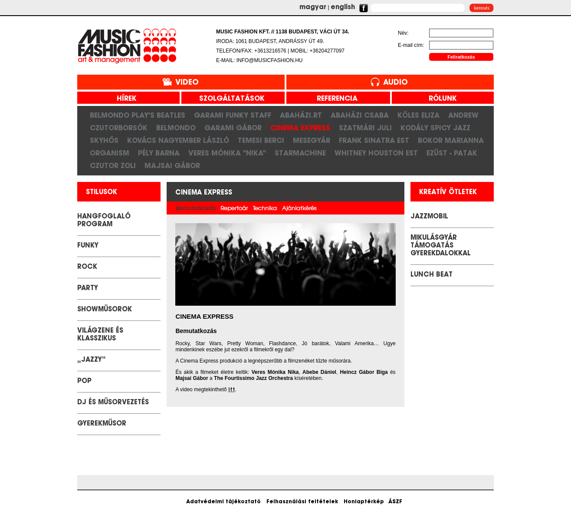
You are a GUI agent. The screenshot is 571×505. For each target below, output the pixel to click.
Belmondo (176, 127)
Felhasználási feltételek (302, 502)
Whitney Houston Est (376, 152)
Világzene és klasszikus (100, 335)
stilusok (101, 192)
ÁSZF (395, 502)
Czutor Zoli (113, 165)
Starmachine (300, 152)
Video (187, 82)
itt (231, 390)
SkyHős (104, 140)
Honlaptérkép (364, 502)
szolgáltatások (229, 99)
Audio (395, 82)
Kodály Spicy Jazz (435, 127)
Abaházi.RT (301, 115)
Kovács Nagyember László (178, 140)
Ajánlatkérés (299, 208)
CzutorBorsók (119, 127)
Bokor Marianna (451, 140)
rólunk (439, 99)
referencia (334, 99)
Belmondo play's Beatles (137, 115)
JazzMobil (429, 217)
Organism (109, 152)
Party (87, 288)
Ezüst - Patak (452, 152)
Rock (87, 267)
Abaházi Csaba (360, 115)
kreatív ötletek (448, 192)
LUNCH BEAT (431, 275)
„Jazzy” (91, 360)
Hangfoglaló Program (104, 221)
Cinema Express (300, 127)
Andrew (463, 115)
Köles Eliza (418, 115)
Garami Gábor (233, 127)
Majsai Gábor (172, 165)
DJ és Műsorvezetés (113, 402)
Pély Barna (159, 152)
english (343, 7)
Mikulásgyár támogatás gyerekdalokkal (440, 246)
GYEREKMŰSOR (101, 424)
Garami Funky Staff (232, 115)
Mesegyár (311, 140)
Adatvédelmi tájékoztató (223, 502)
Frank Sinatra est (374, 140)
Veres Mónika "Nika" (227, 152)
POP (84, 381)
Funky (87, 246)
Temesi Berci (261, 140)
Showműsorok (104, 310)
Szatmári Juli (365, 127)
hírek (123, 99)
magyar (312, 7)
